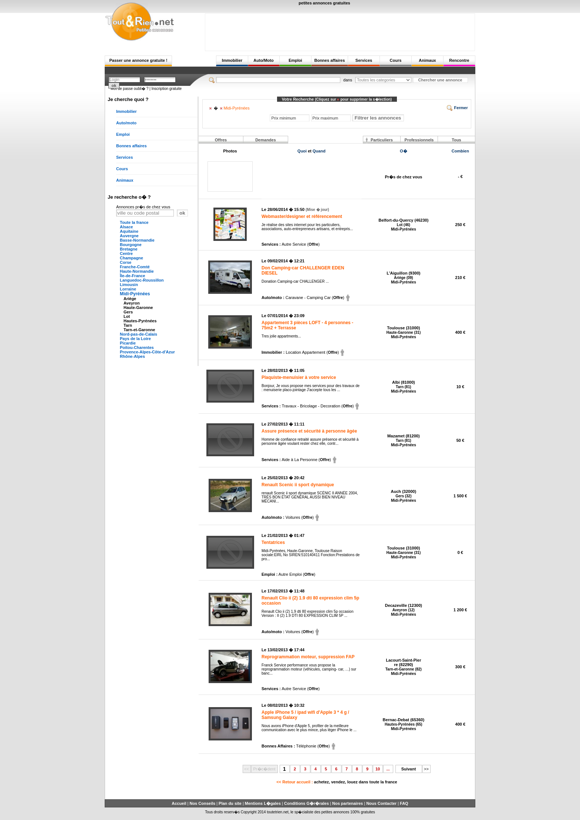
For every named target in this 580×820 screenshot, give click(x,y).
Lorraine (128, 289)
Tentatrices (273, 542)
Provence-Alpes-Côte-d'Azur (147, 352)
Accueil (179, 803)
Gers (128, 312)
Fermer (457, 107)
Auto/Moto (263, 60)
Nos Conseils (202, 803)
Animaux (427, 60)
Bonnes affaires (329, 60)
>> (426, 769)
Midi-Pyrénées (135, 293)
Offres (221, 140)
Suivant (408, 769)
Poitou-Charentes (137, 347)
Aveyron (132, 303)
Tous (456, 140)
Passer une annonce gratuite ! (138, 60)
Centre (126, 253)
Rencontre (459, 60)
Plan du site (230, 803)
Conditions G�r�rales (306, 803)
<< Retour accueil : (336, 782)
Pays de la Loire (135, 338)
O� (403, 151)
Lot (127, 316)
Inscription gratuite (166, 89)
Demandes (265, 140)
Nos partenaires (347, 803)
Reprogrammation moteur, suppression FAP (308, 656)
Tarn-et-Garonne (139, 329)
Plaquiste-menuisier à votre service (299, 377)
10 (377, 769)
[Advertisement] (340, 30)
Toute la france (134, 222)
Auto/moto (126, 123)
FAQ (404, 803)
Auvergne (129, 235)
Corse (125, 262)
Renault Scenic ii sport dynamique (298, 484)
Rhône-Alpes (132, 356)
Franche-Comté (135, 267)
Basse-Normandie (137, 240)
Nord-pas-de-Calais (138, 334)
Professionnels (419, 140)
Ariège (130, 298)
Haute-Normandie (137, 271)
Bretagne (129, 249)
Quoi (302, 151)
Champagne (131, 258)
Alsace (126, 227)
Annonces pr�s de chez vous (143, 207)
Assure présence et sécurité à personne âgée (309, 431)
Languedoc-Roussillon (142, 280)
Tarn (128, 325)
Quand (319, 151)
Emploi (295, 60)
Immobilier (232, 60)
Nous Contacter (381, 803)
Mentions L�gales (263, 803)
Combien (460, 151)
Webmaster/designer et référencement (302, 216)
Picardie (128, 343)
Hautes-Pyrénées (140, 321)
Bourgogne (131, 244)
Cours (396, 60)
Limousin (129, 284)
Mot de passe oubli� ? (129, 89)
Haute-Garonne (138, 307)
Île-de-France (132, 275)
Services (363, 60)
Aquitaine (129, 231)
